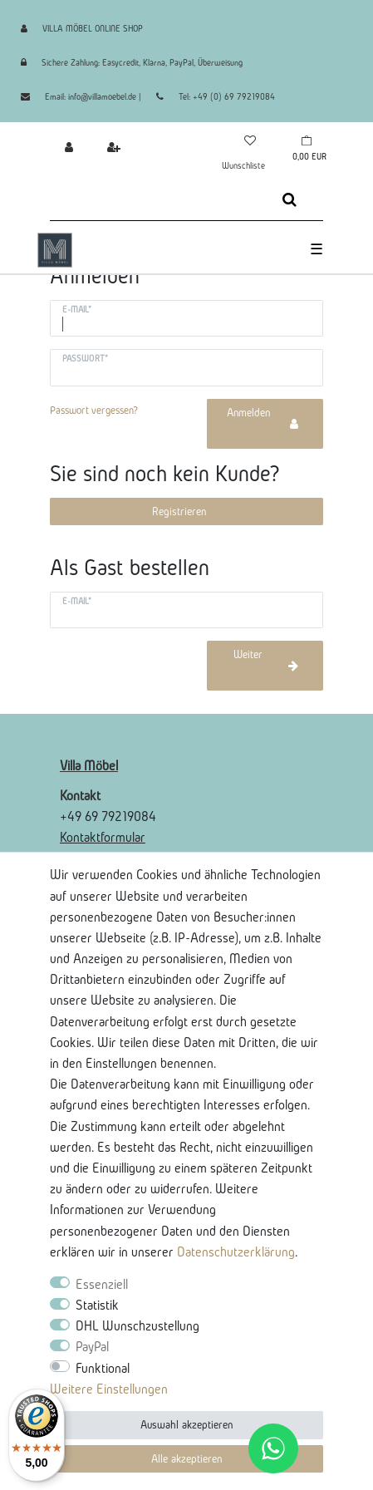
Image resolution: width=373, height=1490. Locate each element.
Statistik (97, 1304)
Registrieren (179, 511)
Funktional (103, 1367)
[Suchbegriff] (153, 199)
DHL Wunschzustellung (137, 1325)
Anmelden (262, 418)
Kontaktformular (102, 836)
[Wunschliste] (249, 140)
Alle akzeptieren (186, 1459)
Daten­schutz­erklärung (236, 1251)
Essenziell (102, 1283)
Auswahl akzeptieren (186, 1425)
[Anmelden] (64, 147)
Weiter (266, 659)
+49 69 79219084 (108, 816)
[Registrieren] (109, 147)
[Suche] (289, 199)
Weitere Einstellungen (109, 1388)
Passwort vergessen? (94, 410)
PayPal (92, 1346)
